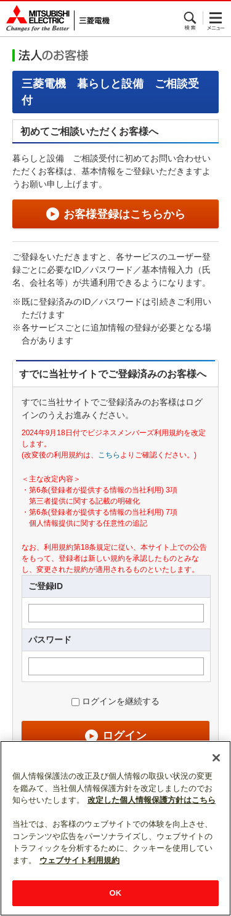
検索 (190, 17)
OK (116, 893)
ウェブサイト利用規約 (79, 860)
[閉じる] (216, 757)
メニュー (215, 17)
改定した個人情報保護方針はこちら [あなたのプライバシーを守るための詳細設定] (151, 800)
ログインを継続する (121, 701)
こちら (109, 455)
